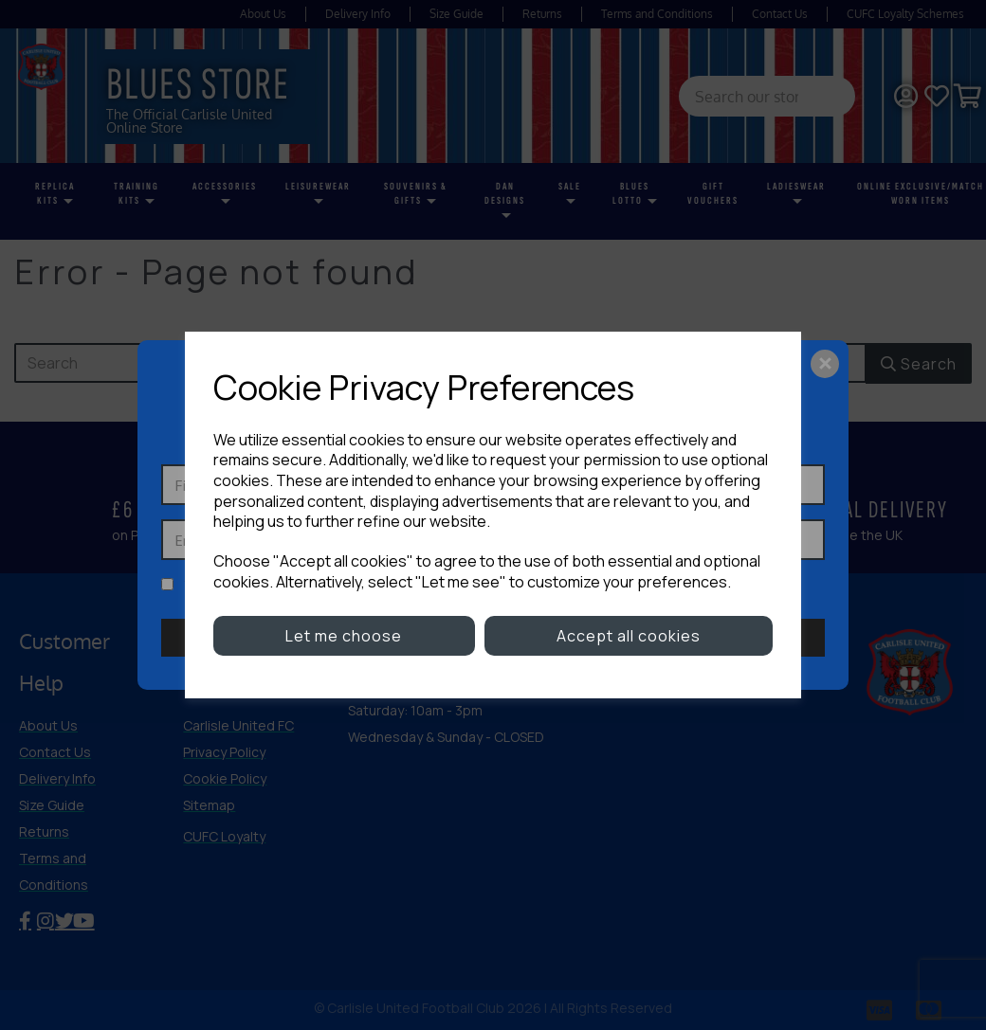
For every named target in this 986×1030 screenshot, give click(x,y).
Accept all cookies (629, 635)
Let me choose (343, 635)
